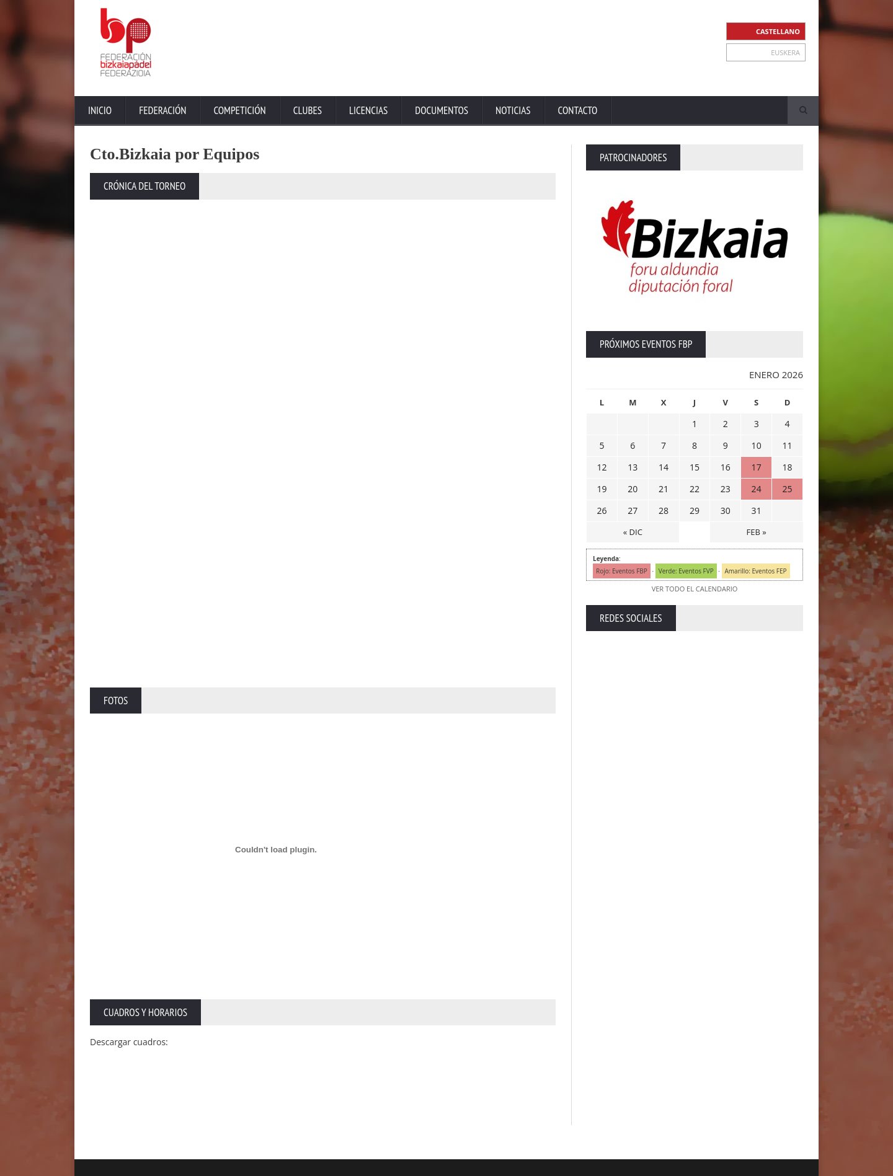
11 (788, 445)
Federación (162, 110)
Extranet (544, 1163)
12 (601, 467)
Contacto (578, 110)
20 (633, 489)
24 (757, 489)
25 (788, 489)
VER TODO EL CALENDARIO (694, 588)
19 (601, 489)
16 (726, 467)
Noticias (512, 110)
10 (757, 445)
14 (664, 467)
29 (695, 510)
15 (695, 467)
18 (788, 467)
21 (664, 489)
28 (664, 510)
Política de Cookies (771, 1163)
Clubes (307, 110)
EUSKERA (785, 52)
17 (757, 467)
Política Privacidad (695, 1163)
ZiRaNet (333, 1164)
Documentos (441, 110)
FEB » (756, 531)
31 (757, 510)
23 (726, 489)
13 (633, 467)
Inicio (100, 110)
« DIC (632, 531)
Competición (239, 110)
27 (633, 510)
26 (601, 510)
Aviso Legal (633, 1163)
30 (726, 510)
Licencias (368, 110)
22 (695, 489)
